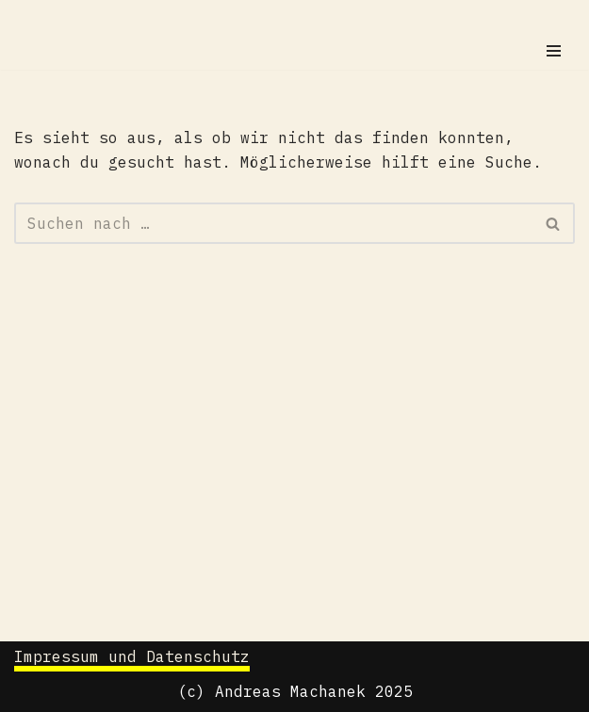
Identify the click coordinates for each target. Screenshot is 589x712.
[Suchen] (273, 223)
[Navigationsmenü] (553, 51)
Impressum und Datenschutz (132, 656)
